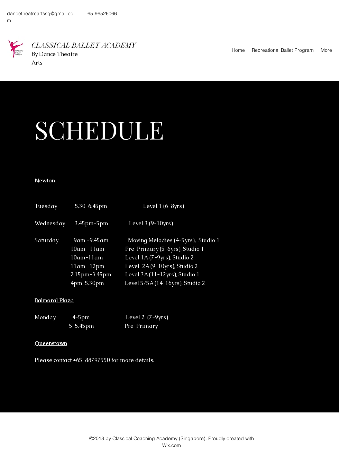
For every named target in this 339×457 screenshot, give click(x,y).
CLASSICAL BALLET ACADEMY (84, 45)
